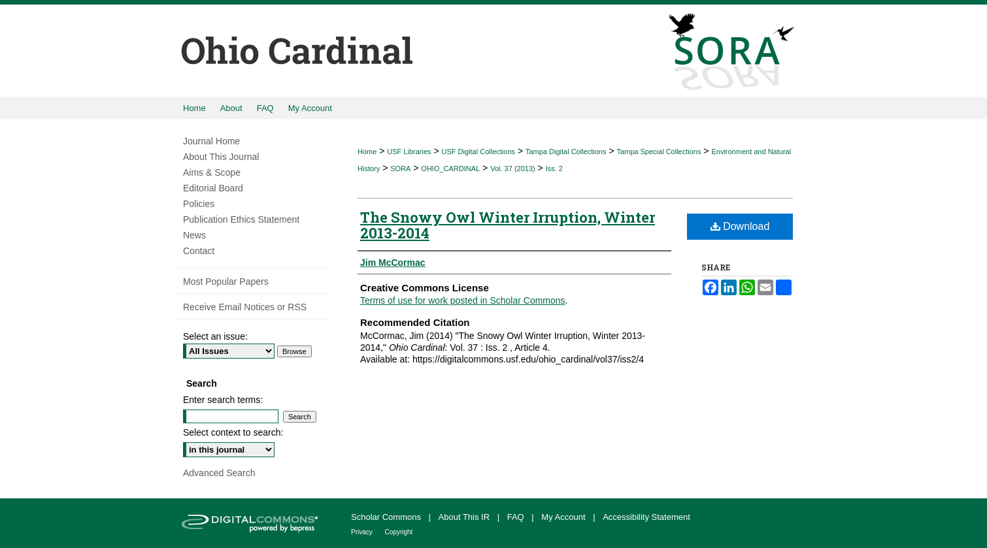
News (194, 235)
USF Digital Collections (478, 151)
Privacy (363, 532)
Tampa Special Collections (658, 151)
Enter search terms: (223, 400)
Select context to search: (233, 432)
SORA (400, 168)
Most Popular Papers (226, 281)
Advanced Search (219, 473)
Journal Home (211, 141)
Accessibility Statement (646, 517)
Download (740, 226)
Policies (198, 204)
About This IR (465, 517)
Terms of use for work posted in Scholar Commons (462, 300)
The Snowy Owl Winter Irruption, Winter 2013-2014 (507, 225)
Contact (198, 251)
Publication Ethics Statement (241, 219)
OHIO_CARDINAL (450, 168)
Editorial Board (213, 188)
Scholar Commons (387, 517)
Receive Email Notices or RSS (245, 307)
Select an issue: (215, 336)
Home (367, 151)
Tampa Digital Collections (566, 151)
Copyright (399, 532)
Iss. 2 (554, 168)
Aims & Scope (212, 172)
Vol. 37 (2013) (512, 168)
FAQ (517, 517)
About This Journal (221, 157)
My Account (564, 517)
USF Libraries (409, 151)
